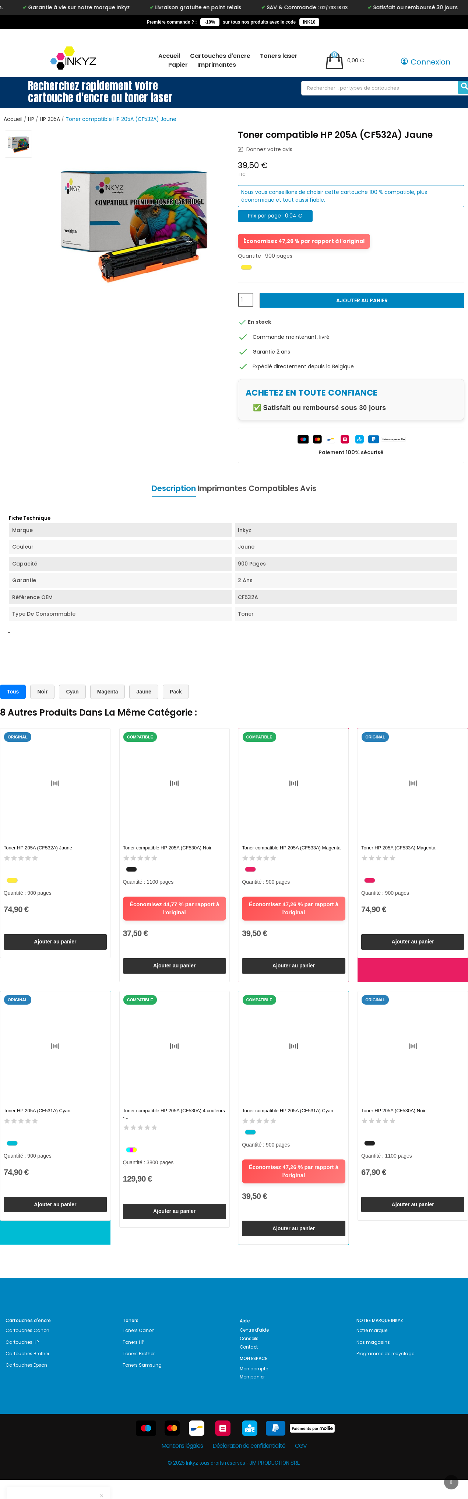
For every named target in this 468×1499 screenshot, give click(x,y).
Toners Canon (139, 1349)
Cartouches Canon (27, 1349)
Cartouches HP (22, 1361)
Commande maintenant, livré (291, 337)
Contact (249, 1366)
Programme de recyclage (385, 1373)
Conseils (249, 1357)
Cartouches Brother (27, 1373)
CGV (301, 1465)
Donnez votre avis (268, 149)
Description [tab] (161, 488)
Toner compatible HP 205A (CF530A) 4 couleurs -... (165, 1124)
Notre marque (371, 1349)
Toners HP (133, 1361)
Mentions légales (182, 1465)
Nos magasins (373, 1361)
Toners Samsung (142, 1384)
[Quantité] (245, 300)
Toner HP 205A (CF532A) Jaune (39, 848)
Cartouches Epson (26, 1384)
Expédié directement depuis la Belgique (303, 366)
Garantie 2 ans (271, 351)
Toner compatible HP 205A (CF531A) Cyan (289, 1120)
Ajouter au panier (362, 300)
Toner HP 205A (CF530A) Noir (395, 1120)
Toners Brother (139, 1373)
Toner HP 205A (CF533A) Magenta (400, 848)
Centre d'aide (254, 1349)
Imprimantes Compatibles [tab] (248, 488)
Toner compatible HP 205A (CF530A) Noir (168, 848)
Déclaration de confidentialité (248, 1465)
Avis (321, 488)
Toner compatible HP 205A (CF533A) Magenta (293, 848)
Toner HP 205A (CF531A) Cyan (38, 1120)
